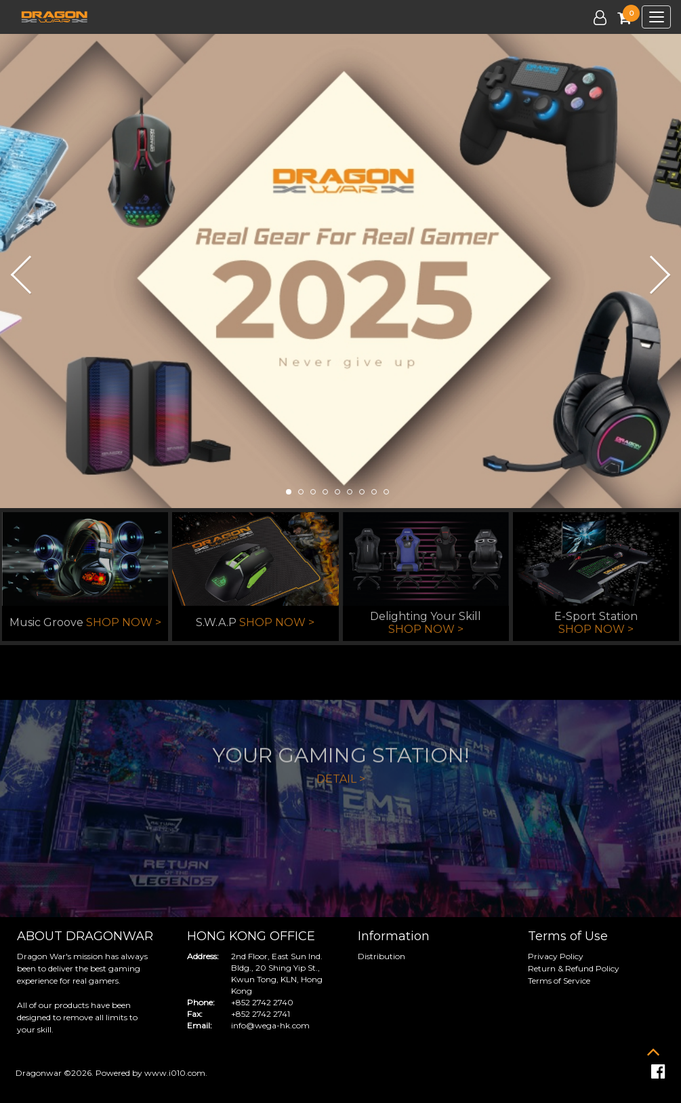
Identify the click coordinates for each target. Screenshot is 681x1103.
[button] (14, 273)
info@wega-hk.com (270, 1025)
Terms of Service (559, 980)
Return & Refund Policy (573, 968)
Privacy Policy (555, 956)
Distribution (381, 956)
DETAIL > (340, 823)
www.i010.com (174, 1073)
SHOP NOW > (123, 623)
